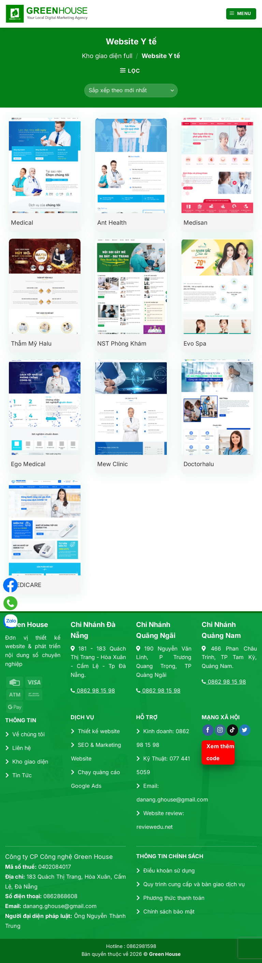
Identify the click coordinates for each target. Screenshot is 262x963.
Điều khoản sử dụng (165, 870)
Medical (22, 222)
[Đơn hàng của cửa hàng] (130, 90)
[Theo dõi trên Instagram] (220, 730)
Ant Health (112, 222)
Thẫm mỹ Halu (31, 343)
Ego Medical (28, 463)
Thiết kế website (95, 731)
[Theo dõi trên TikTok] (232, 730)
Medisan (195, 222)
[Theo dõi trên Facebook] (208, 730)
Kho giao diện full (107, 55)
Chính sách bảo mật (165, 911)
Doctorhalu (199, 463)
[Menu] (241, 13)
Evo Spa (195, 343)
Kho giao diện (26, 761)
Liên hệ (18, 747)
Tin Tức (18, 775)
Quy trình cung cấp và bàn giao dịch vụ (190, 884)
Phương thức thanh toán (170, 897)
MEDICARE (26, 584)
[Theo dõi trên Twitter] (244, 730)
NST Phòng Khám (121, 343)
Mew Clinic (112, 463)
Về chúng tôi (25, 734)
